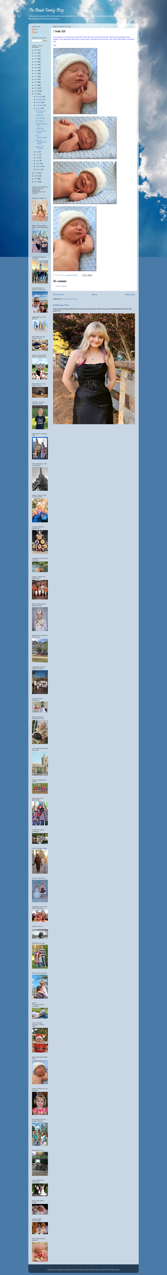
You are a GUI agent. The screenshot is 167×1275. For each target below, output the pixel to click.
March (38, 163)
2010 (36, 173)
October (39, 102)
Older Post (130, 294)
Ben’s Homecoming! (41, 136)
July (37, 152)
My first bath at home (41, 132)
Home (94, 294)
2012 (36, 91)
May (37, 157)
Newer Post (58, 294)
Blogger (116, 1270)
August (38, 108)
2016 (36, 79)
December (39, 96)
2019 (36, 70)
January (39, 169)
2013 (36, 88)
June (37, 155)
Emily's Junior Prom (61, 305)
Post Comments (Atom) (69, 299)
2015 (36, 82)
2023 (36, 59)
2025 (36, 53)
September (39, 105)
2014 (36, 85)
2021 (36, 65)
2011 (36, 94)
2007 (36, 182)
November (39, 99)
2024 (36, 56)
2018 (36, 73)
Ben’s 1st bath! (40, 118)
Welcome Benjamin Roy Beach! (41, 142)
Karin (36, 32)
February (39, 166)
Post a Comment (61, 286)
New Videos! (40, 121)
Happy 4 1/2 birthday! (40, 147)
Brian (36, 29)
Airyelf (103, 1270)
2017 (36, 76)
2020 (36, 68)
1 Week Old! (40, 128)
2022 (36, 62)
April (38, 160)
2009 (36, 176)
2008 (36, 179)
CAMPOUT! (39, 115)
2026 (36, 50)
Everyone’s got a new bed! (41, 111)
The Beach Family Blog (45, 11)
